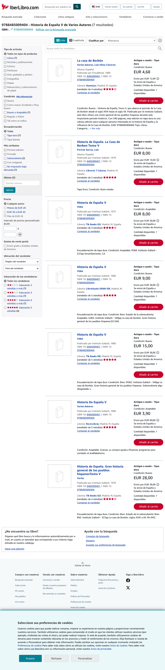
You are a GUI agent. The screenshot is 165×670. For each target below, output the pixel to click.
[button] (160, 48)
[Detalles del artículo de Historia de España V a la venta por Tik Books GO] (59, 212)
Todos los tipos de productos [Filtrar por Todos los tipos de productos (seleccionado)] (21, 53)
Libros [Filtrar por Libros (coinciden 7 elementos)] (10, 57)
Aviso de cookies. (119, 645)
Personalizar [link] (85, 658)
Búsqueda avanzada (12, 16)
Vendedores (125, 16)
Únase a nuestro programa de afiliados (54, 586)
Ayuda (156, 6)
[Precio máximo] (10, 234)
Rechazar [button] (56, 658)
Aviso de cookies (78, 607)
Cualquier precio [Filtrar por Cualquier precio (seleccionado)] (14, 203)
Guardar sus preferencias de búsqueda (105, 544)
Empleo (74, 591)
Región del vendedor (15, 261)
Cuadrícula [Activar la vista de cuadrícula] (76, 40)
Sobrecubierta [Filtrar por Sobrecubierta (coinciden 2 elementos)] (14, 158)
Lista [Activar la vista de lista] (61, 40)
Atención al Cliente (106, 588)
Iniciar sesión (111, 6)
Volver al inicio (82, 565)
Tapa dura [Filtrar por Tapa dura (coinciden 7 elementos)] (12, 135)
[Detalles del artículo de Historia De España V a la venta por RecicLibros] (59, 412)
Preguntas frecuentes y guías (108, 581)
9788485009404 (23, 29)
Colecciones (40, 16)
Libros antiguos (66, 16)
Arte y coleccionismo (96, 16)
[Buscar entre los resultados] (104, 48)
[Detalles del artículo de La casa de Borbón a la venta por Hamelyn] (59, 70)
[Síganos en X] (128, 588)
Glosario (90, 540)
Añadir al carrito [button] (148, 100)
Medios (74, 585)
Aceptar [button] (30, 658)
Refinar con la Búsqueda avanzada (56, 29)
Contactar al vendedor (88, 92)
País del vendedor (14, 268)
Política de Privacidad (80, 596)
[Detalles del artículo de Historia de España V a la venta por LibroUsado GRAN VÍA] (59, 276)
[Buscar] (77, 6)
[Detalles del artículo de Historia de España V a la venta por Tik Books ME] (59, 344)
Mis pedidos (20, 596)
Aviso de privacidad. (101, 648)
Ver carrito (19, 602)
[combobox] (58, 6)
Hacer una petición (14, 548)
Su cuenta (127, 6)
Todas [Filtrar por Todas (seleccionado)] (9, 131)
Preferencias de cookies (30, 645)
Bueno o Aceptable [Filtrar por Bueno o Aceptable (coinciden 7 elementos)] (17, 112)
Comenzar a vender (153, 16)
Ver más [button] (96, 128)
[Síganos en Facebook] (128, 581)
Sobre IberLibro (77, 580)
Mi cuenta (19, 591)
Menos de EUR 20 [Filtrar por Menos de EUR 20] (15, 207)
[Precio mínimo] (10, 228)
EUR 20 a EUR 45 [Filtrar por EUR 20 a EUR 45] (15, 212)
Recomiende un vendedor (54, 593)
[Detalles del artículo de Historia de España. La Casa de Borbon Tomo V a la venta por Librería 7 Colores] (59, 151)
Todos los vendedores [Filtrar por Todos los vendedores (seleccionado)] (18, 280)
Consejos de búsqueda (97, 536)
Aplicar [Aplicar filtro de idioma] (9, 190)
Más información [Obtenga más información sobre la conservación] (24, 96)
